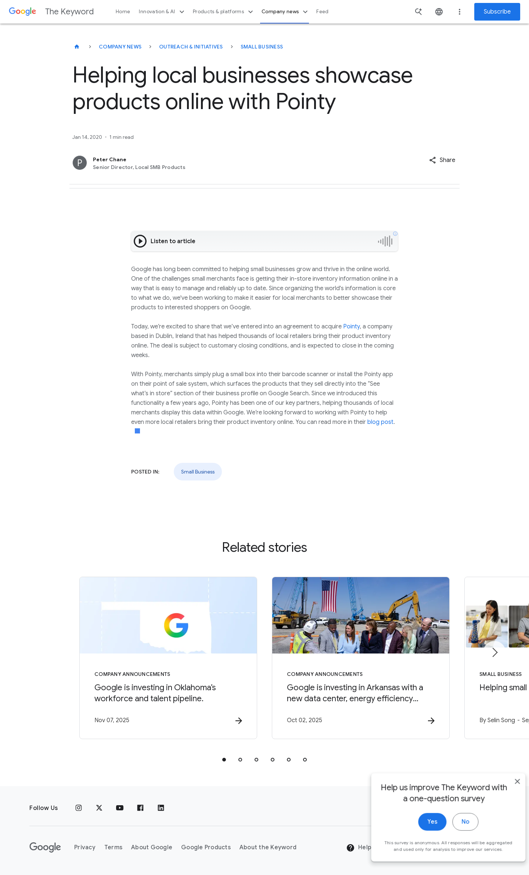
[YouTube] (120, 808)
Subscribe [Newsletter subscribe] (497, 11)
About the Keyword (268, 847)
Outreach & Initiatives (191, 46)
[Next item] (494, 652)
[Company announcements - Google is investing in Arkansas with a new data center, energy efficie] (360, 658)
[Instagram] (78, 808)
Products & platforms (224, 11)
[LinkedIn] (161, 808)
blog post (380, 422)
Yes (421, 831)
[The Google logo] (45, 847)
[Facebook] (140, 808)
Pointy (351, 326)
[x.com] (99, 808)
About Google (151, 847)
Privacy (85, 847)
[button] (442, 160)
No (454, 831)
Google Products (206, 847)
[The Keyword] (77, 46)
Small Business (262, 46)
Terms (113, 847)
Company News (120, 46)
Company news (286, 11)
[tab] (224, 760)
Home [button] (123, 11)
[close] (506, 790)
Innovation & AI (162, 11)
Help (358, 847)
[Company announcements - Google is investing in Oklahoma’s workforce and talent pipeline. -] (168, 658)
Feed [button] (322, 11)
